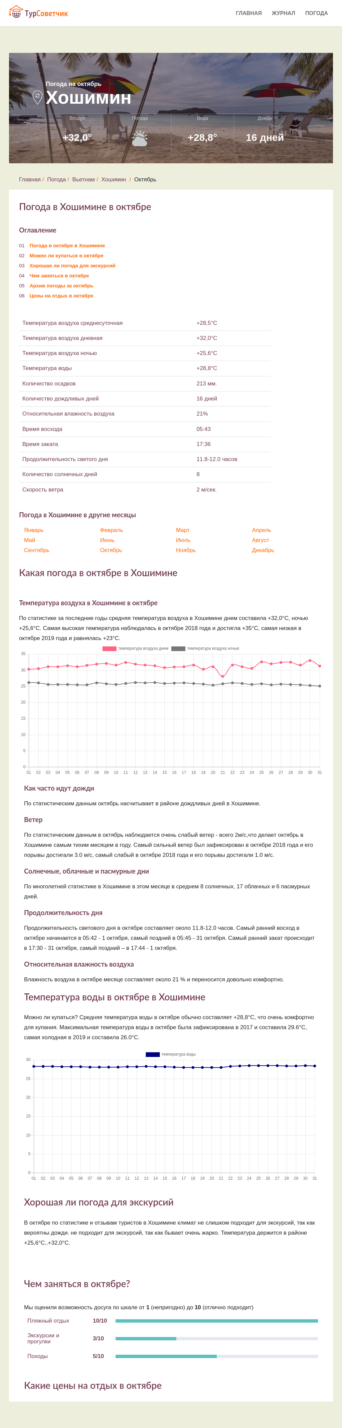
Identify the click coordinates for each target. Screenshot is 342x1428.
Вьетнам (83, 179)
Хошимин (113, 179)
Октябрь (111, 550)
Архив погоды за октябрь (62, 285)
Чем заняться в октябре (59, 275)
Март (183, 530)
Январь (33, 530)
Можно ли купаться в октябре (67, 255)
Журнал (283, 13)
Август (260, 540)
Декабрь (263, 550)
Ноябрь (186, 550)
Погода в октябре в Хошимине (67, 245)
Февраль (111, 530)
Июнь (107, 540)
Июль (183, 540)
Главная (249, 13)
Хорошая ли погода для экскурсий (73, 265)
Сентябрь (36, 550)
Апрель (262, 530)
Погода (316, 13)
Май (29, 540)
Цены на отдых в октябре (62, 295)
